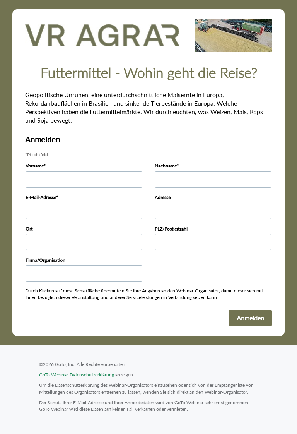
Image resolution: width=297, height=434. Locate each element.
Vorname (35, 166)
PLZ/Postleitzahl (171, 229)
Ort (29, 229)
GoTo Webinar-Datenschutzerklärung (76, 375)
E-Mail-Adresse (41, 197)
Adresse (163, 197)
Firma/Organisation (45, 260)
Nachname (166, 166)
